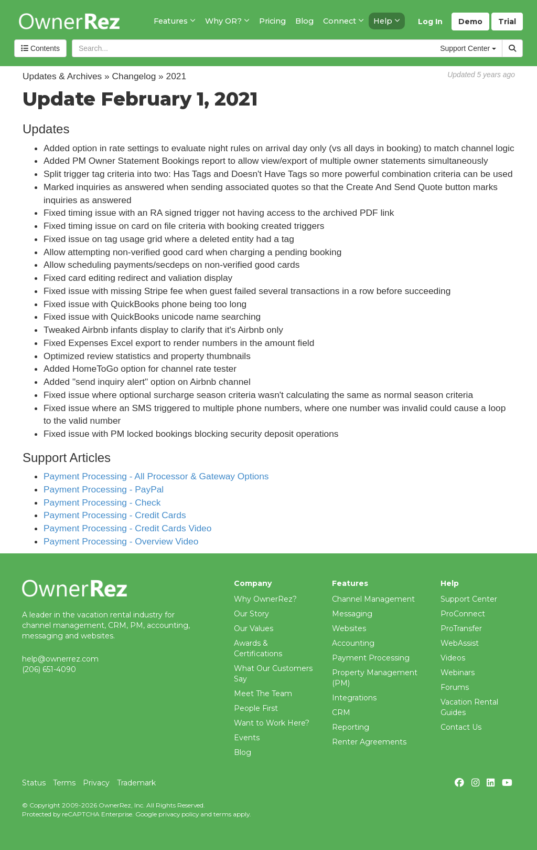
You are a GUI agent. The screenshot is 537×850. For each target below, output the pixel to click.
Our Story (251, 613)
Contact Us (461, 727)
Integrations (354, 697)
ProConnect (463, 613)
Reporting (350, 727)
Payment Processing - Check (102, 502)
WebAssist (460, 643)
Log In (430, 21)
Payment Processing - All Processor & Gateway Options (156, 476)
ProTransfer (461, 628)
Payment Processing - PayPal (104, 489)
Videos (453, 658)
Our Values (253, 628)
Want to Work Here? (271, 723)
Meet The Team (263, 693)
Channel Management (373, 599)
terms (222, 814)
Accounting (353, 643)
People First (256, 708)
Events (247, 737)
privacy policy (178, 814)
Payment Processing (371, 658)
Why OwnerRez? (265, 599)
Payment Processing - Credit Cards (115, 515)
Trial (507, 21)
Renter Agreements (369, 742)
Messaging (352, 613)
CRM (341, 712)
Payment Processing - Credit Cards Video (127, 528)
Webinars (458, 672)
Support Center (469, 599)
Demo (470, 21)
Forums (455, 687)
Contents (40, 48)
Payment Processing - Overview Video (121, 541)
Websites (349, 628)
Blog (242, 752)
